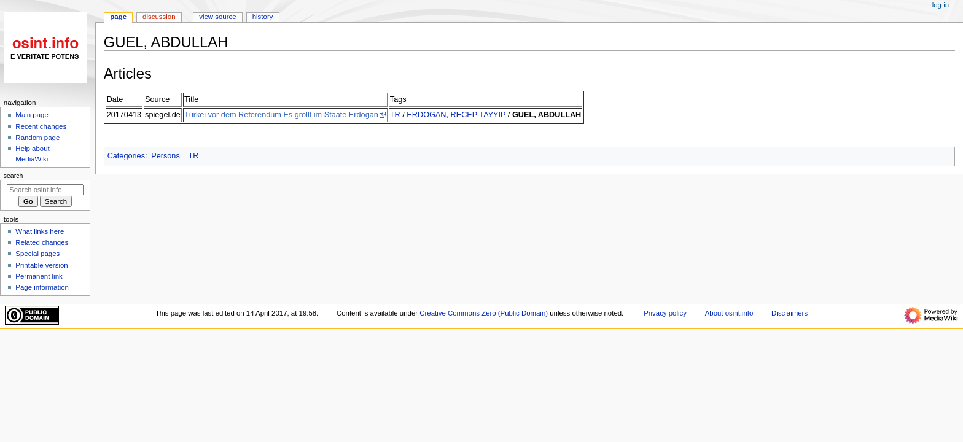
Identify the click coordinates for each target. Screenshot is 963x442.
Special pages (37, 253)
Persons (165, 156)
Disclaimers (789, 313)
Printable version (41, 265)
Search (13, 175)
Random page (37, 137)
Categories (126, 156)
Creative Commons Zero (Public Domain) (483, 313)
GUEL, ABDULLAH (546, 114)
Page (118, 16)
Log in (940, 5)
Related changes (41, 242)
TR (395, 114)
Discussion (158, 16)
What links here (39, 231)
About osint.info (729, 313)
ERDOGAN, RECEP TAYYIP (456, 114)
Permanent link (38, 276)
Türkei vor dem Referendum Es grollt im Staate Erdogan (281, 114)
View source (217, 16)
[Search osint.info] (45, 189)
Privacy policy (665, 313)
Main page (32, 114)
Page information (42, 287)
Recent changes (40, 126)
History (262, 16)
